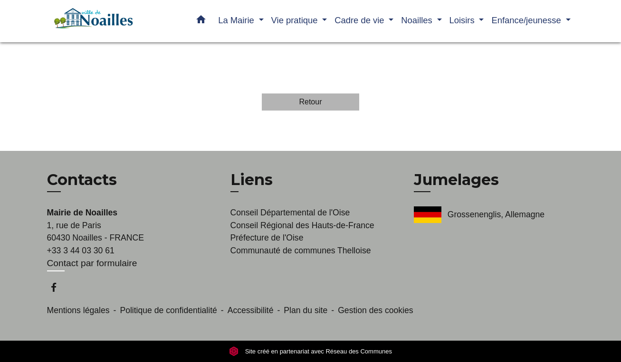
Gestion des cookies (375, 310)
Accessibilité (251, 310)
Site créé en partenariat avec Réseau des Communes (310, 351)
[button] (201, 21)
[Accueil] (106, 21)
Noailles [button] (418, 20)
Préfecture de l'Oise (267, 237)
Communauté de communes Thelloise (300, 250)
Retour (310, 102)
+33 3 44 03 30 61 (81, 250)
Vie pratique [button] (295, 20)
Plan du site (305, 310)
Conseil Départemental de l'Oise (290, 212)
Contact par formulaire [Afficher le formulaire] (92, 263)
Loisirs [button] (463, 20)
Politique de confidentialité (168, 310)
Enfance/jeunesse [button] (527, 20)
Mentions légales (78, 310)
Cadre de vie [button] (360, 20)
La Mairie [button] (237, 20)
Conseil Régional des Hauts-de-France (302, 225)
